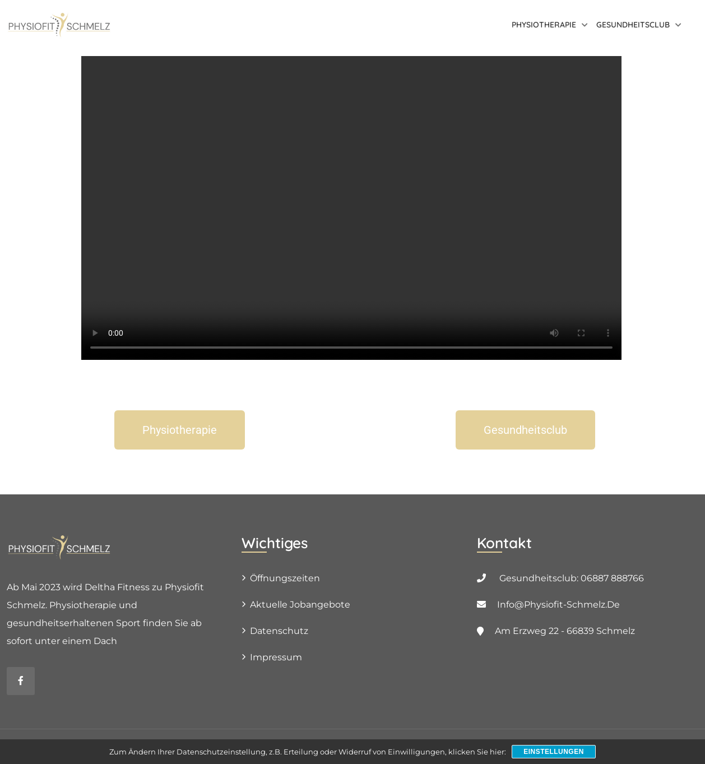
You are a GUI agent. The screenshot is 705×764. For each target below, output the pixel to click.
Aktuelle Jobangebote (300, 604)
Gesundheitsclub (633, 25)
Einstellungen (553, 752)
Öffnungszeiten (285, 578)
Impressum (276, 657)
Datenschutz (279, 631)
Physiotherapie (544, 25)
